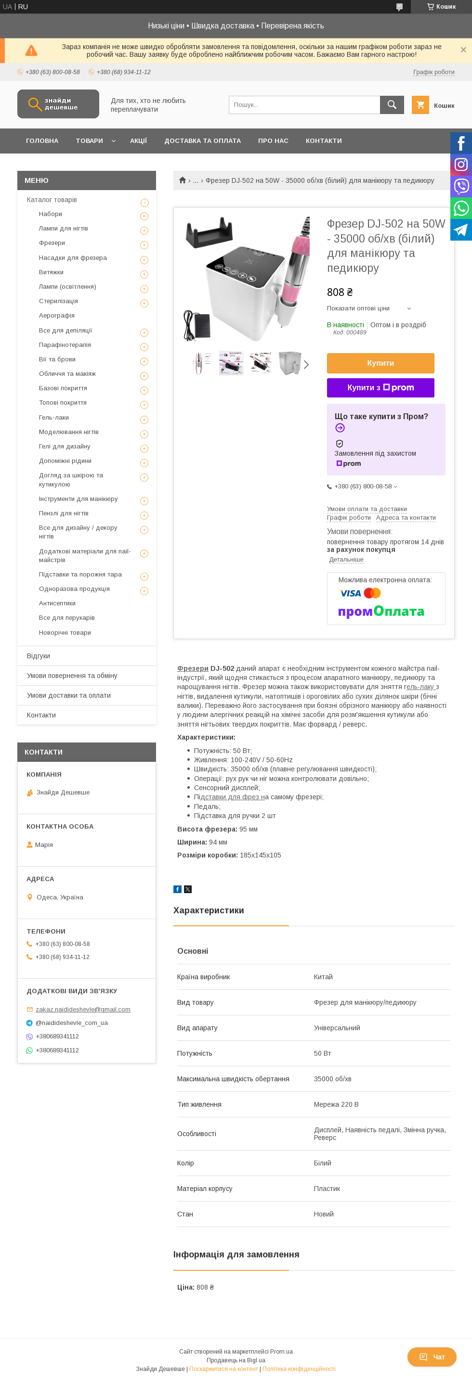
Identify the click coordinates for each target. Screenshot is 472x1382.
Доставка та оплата (202, 140)
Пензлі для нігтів (64, 513)
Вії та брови (57, 359)
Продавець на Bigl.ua (236, 1360)
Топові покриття (63, 402)
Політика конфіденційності (299, 1369)
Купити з (380, 388)
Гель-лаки (54, 417)
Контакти (324, 140)
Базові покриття (63, 388)
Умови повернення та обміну (72, 675)
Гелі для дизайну (65, 446)
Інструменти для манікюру (78, 498)
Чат (432, 1357)
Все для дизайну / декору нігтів (78, 532)
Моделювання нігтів (69, 431)
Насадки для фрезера (73, 257)
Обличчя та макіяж (67, 373)
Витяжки (51, 272)
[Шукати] (392, 105)
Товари (89, 140)
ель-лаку (421, 687)
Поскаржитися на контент (223, 1369)
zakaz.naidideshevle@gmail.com (83, 1009)
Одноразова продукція (74, 588)
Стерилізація (58, 301)
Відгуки (38, 656)
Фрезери (193, 668)
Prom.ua (281, 1351)
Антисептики (57, 603)
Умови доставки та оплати (69, 695)
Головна (42, 140)
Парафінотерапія (65, 344)
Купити (380, 363)
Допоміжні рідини (65, 460)
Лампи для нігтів (63, 228)
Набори (50, 214)
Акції (138, 140)
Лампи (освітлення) (67, 286)
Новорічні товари (65, 632)
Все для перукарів (67, 617)
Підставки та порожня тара (80, 574)
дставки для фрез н (232, 797)
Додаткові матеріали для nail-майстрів (85, 555)
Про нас (273, 140)
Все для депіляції (65, 330)
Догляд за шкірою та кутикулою (71, 479)
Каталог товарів (52, 200)
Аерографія (57, 315)
